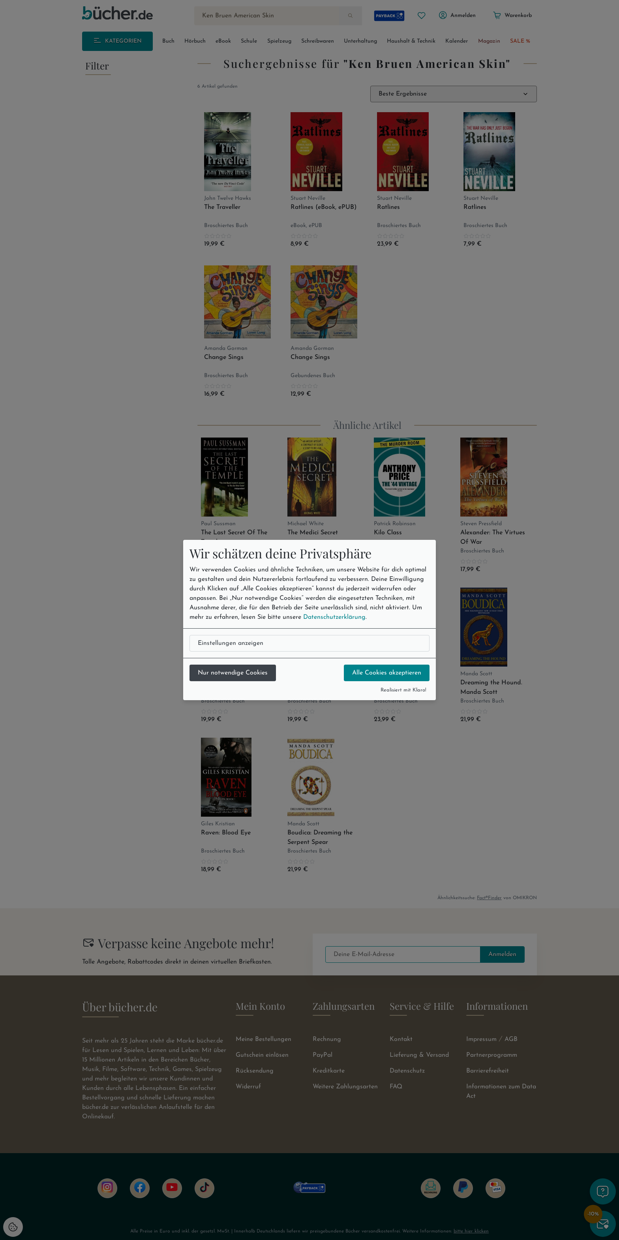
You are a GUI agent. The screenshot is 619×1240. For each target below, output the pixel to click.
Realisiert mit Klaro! (403, 690)
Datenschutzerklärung (334, 617)
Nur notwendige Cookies (233, 673)
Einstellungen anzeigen (230, 643)
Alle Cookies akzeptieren (386, 673)
